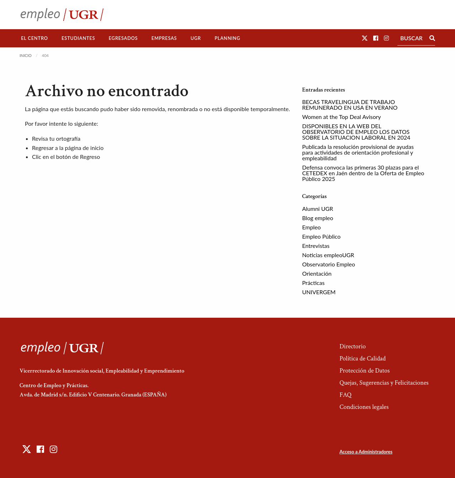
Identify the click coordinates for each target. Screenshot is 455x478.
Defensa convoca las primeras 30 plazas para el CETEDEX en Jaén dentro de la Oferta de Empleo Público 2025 (363, 173)
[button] (364, 38)
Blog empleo (317, 217)
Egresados (123, 38)
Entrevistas (316, 245)
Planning (227, 38)
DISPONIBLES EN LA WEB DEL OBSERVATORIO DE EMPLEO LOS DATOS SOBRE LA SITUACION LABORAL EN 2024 (356, 132)
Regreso (90, 156)
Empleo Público (321, 236)
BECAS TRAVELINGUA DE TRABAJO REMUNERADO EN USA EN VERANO (349, 104)
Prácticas (313, 282)
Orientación (317, 273)
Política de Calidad (362, 358)
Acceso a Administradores (365, 451)
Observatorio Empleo (328, 264)
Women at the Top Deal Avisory (341, 116)
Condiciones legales (364, 407)
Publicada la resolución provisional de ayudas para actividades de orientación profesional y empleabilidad (358, 152)
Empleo (311, 227)
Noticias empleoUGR (328, 254)
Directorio (352, 346)
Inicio (26, 55)
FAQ (345, 395)
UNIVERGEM (319, 292)
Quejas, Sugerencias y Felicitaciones (384, 383)
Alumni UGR (317, 208)
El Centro (34, 38)
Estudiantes (78, 38)
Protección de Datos (364, 371)
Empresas (164, 38)
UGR (196, 38)
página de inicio (84, 147)
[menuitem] (34, 38)
